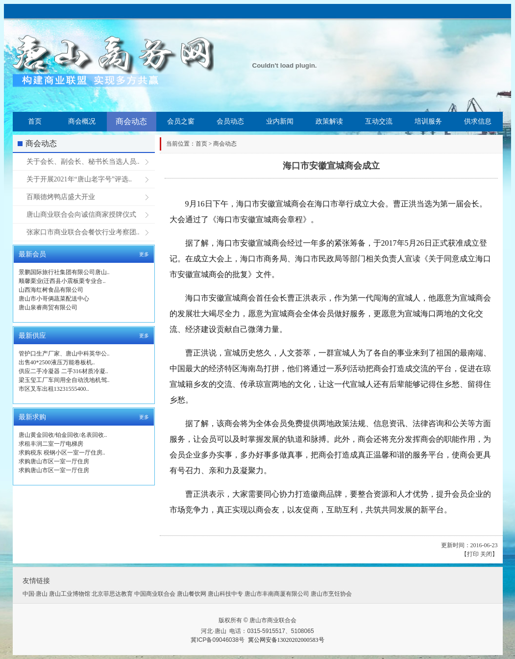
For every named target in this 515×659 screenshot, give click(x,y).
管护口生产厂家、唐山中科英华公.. (64, 353)
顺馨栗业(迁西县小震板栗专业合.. (62, 281)
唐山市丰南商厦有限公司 (277, 593)
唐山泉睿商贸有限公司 (48, 307)
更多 (144, 254)
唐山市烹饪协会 (331, 593)
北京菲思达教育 (112, 593)
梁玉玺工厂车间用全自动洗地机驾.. (64, 380)
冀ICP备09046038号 (217, 639)
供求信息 (477, 121)
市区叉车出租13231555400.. (54, 388)
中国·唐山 (35, 593)
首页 (35, 121)
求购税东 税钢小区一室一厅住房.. (62, 452)
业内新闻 (280, 121)
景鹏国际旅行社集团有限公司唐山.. (64, 272)
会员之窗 (181, 121)
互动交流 (378, 121)
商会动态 (131, 121)
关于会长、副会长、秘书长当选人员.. (83, 161)
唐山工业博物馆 (69, 593)
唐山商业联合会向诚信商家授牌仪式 (81, 214)
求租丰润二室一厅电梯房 (51, 443)
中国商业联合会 (154, 593)
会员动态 (230, 121)
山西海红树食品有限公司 (51, 289)
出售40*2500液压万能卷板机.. (57, 362)
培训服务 (428, 121)
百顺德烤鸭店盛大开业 (60, 197)
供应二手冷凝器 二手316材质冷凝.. (63, 371)
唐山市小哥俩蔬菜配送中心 (54, 298)
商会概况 (82, 121)
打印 (473, 554)
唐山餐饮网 (191, 593)
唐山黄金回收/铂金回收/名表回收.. (63, 434)
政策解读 (329, 121)
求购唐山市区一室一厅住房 (54, 461)
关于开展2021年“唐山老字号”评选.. (79, 179)
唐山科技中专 (225, 593)
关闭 (486, 554)
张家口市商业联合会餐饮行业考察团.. (83, 232)
